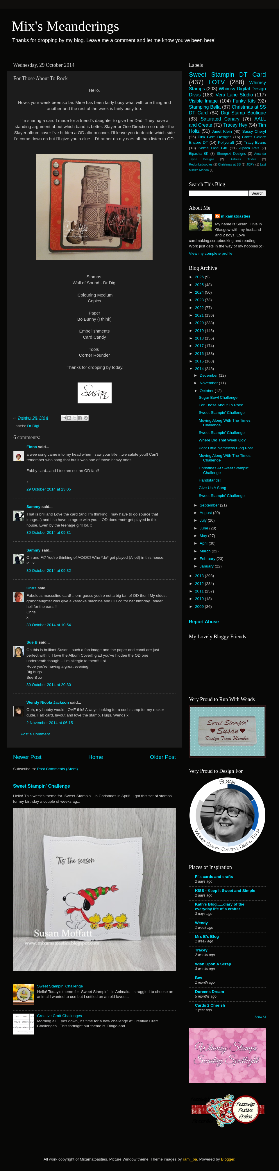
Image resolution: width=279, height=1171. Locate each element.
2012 (200, 583)
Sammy (33, 506)
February (208, 558)
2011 (200, 591)
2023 (200, 300)
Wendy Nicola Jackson (47, 702)
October (207, 391)
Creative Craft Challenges (59, 1016)
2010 (200, 599)
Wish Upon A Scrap (213, 964)
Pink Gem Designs (214, 137)
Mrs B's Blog (207, 936)
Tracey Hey (235, 124)
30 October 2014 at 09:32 (48, 570)
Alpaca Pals (249, 148)
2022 (200, 308)
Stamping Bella (205, 106)
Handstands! (210, 480)
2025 (200, 285)
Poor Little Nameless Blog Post (226, 448)
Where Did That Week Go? (222, 440)
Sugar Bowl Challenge (218, 397)
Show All (260, 1017)
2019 (200, 330)
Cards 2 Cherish (210, 1005)
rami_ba (190, 1159)
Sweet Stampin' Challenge (41, 786)
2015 (200, 361)
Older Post (163, 757)
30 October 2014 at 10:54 (48, 625)
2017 (200, 346)
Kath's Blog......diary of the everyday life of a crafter (219, 906)
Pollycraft (226, 142)
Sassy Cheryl (254, 131)
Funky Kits (244, 100)
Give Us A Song (212, 488)
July (204, 520)
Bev (198, 978)
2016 (200, 353)
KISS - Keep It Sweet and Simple (225, 890)
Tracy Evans (255, 142)
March (206, 551)
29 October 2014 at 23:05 (48, 489)
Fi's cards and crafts (214, 876)
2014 (200, 369)
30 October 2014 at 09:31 (48, 532)
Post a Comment (35, 734)
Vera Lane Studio (234, 94)
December (209, 375)
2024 (200, 292)
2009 (200, 606)
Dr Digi (33, 426)
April (204, 543)
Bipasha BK (198, 154)
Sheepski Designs (231, 154)
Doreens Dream (209, 991)
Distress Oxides (243, 159)
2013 (200, 576)
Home (95, 757)
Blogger (227, 1159)
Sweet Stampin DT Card (227, 74)
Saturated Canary (220, 118)
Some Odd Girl (212, 148)
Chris (31, 588)
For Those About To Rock (221, 405)
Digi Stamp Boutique (243, 112)
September (210, 505)
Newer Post (27, 757)
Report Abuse (204, 621)
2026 (200, 277)
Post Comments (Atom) (57, 769)
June (204, 528)
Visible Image (203, 100)
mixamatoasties (235, 216)
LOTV (216, 82)
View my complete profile (211, 253)
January (207, 566)
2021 (200, 315)
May (204, 536)
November (209, 383)
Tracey (201, 950)
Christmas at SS (229, 164)
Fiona (31, 447)
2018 (200, 338)
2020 (200, 323)
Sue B (32, 642)
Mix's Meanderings (65, 26)
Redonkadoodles (200, 164)
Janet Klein (222, 131)
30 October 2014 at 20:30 (48, 685)
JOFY (250, 164)
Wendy (201, 923)
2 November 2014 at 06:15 (49, 723)
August (206, 513)
